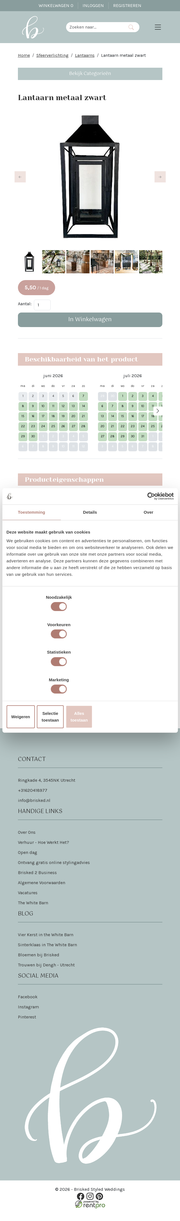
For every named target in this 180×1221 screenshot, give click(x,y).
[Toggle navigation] (157, 30)
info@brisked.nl (34, 809)
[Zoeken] (135, 30)
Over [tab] (148, 557)
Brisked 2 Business (37, 881)
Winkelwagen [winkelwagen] (56, 5)
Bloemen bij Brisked (38, 963)
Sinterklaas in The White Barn (47, 953)
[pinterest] (97, 1203)
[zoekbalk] (98, 30)
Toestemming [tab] (31, 557)
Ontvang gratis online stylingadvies (54, 871)
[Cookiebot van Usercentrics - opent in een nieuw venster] (149, 541)
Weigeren (33, 675)
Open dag (27, 861)
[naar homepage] (37, 30)
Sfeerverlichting (52, 61)
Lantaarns (85, 61)
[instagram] (90, 1203)
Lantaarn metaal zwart (123, 61)
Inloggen (93, 5)
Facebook (28, 1005)
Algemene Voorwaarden (41, 891)
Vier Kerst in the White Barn (45, 943)
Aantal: (25, 311)
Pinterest (27, 1025)
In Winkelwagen (90, 327)
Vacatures (28, 901)
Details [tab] (90, 557)
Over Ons (27, 841)
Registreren (127, 5)
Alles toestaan (146, 675)
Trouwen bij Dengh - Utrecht (46, 973)
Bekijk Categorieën (90, 80)
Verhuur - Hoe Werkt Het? (43, 851)
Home (24, 61)
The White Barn (33, 911)
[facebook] (82, 1203)
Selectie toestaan (90, 675)
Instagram (28, 1015)
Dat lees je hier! (133, 694)
